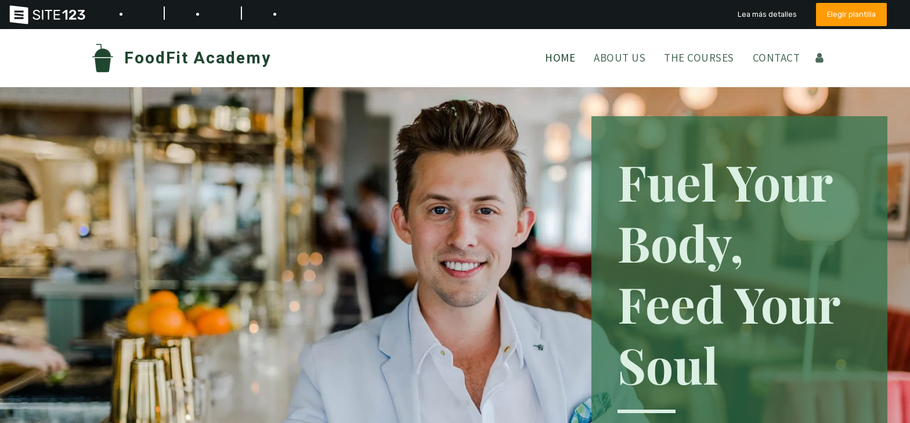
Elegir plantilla (851, 14)
